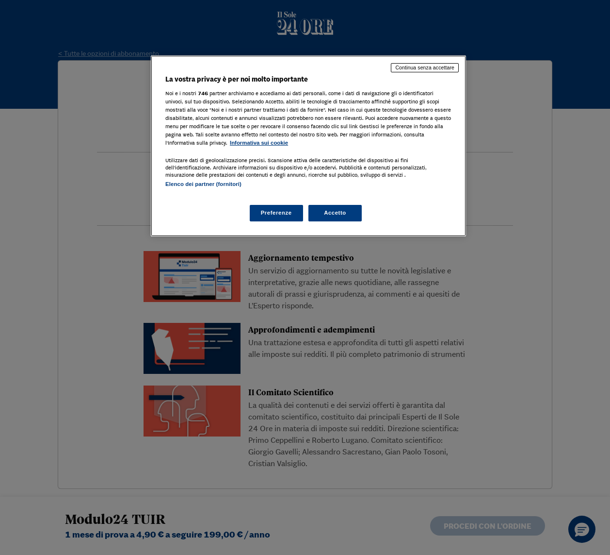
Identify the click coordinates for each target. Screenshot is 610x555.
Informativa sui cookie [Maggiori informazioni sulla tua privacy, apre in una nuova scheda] (259, 143)
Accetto (335, 213)
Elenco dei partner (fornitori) (203, 184)
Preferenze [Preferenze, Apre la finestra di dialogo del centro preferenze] (276, 213)
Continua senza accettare (424, 67)
